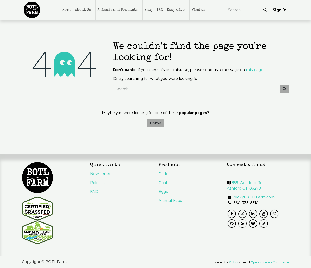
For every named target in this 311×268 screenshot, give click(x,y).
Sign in (279, 10)
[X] (242, 214)
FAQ (94, 191)
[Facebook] (232, 214)
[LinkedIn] (253, 214)
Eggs (163, 191)
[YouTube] (263, 214)
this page (254, 69)
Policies (97, 182)
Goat (163, 182)
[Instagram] (274, 214)
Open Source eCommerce (270, 262)
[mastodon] (263, 223)
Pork (163, 174)
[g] (242, 223)
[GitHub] (232, 223)
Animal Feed (170, 200)
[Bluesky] (253, 223)
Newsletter (100, 174)
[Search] (265, 10)
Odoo (234, 262)
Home (155, 123)
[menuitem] (66, 10)
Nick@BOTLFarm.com (254, 197)
